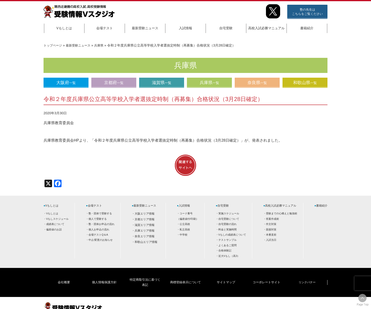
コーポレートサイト (266, 275)
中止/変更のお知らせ (100, 239)
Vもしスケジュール (57, 218)
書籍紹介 (307, 28)
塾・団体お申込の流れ (101, 224)
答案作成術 (272, 218)
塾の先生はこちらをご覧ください (307, 12)
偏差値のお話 (54, 229)
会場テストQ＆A (98, 234)
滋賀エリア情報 (145, 225)
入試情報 (185, 28)
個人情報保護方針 (104, 275)
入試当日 (271, 239)
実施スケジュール (228, 213)
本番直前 (271, 234)
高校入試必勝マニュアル (266, 28)
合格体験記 (224, 250)
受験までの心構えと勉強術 (281, 213)
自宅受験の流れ (227, 224)
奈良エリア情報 (145, 236)
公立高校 (185, 224)
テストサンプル (227, 239)
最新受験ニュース (145, 28)
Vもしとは (64, 28)
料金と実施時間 (227, 229)
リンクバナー (307, 275)
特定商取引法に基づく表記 (145, 275)
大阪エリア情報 (145, 213)
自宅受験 (226, 28)
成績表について (55, 224)
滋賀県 (161, 82)
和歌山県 (305, 82)
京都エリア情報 (145, 219)
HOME (290, 301)
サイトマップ (225, 275)
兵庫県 (102, 45)
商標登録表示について (185, 275)
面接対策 (271, 229)
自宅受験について (228, 218)
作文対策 (271, 224)
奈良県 (257, 82)
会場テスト (104, 28)
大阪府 (66, 82)
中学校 (183, 234)
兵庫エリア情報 (145, 230)
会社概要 (64, 275)
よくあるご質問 (227, 245)
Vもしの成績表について (232, 234)
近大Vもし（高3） (229, 255)
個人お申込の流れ (98, 229)
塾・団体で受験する (100, 213)
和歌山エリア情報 (146, 242)
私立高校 (185, 229)
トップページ (53, 45)
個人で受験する (97, 218)
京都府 (114, 82)
